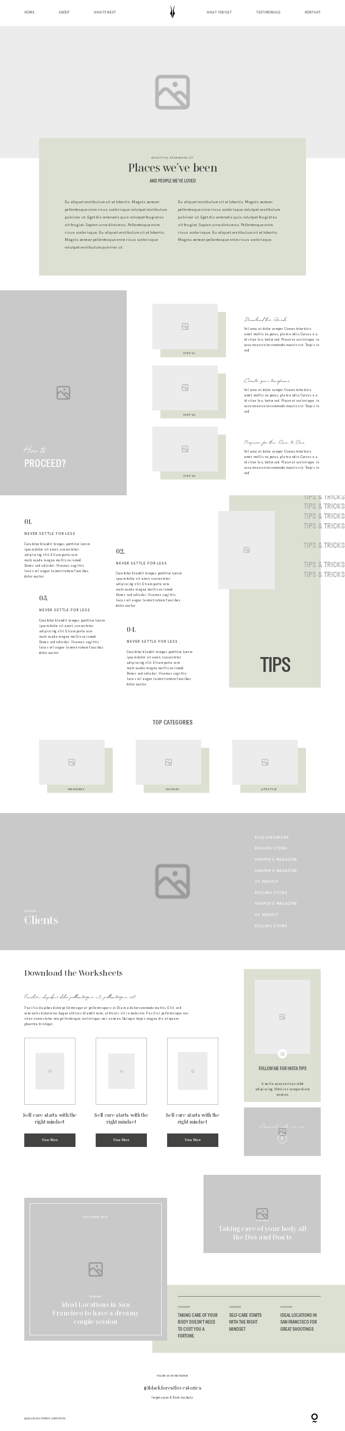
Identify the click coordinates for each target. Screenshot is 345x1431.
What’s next (105, 12)
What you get (219, 12)
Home (29, 12)
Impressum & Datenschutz (172, 1398)
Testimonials (268, 12)
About (64, 12)
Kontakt (313, 12)
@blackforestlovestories (173, 1388)
